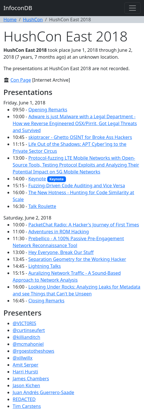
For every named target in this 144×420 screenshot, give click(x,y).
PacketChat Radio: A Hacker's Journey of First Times (83, 225)
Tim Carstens (27, 406)
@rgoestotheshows (33, 351)
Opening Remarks (47, 109)
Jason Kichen (26, 385)
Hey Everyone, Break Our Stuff (61, 252)
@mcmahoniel (28, 344)
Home (10, 19)
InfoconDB (17, 8)
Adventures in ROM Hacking (58, 231)
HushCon (33, 19)
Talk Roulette (42, 206)
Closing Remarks (46, 300)
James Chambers (31, 378)
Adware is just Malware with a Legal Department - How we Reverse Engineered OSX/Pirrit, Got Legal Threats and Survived (75, 123)
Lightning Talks (44, 266)
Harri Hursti (25, 372)
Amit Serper (25, 365)
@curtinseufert (29, 330)
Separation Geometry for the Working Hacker (77, 259)
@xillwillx (23, 358)
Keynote (37, 178)
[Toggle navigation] (132, 8)
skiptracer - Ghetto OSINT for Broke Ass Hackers (80, 137)
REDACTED (24, 399)
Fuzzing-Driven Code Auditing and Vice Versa (76, 185)
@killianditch (26, 337)
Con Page (20, 80)
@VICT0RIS (24, 323)
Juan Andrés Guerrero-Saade (43, 392)
